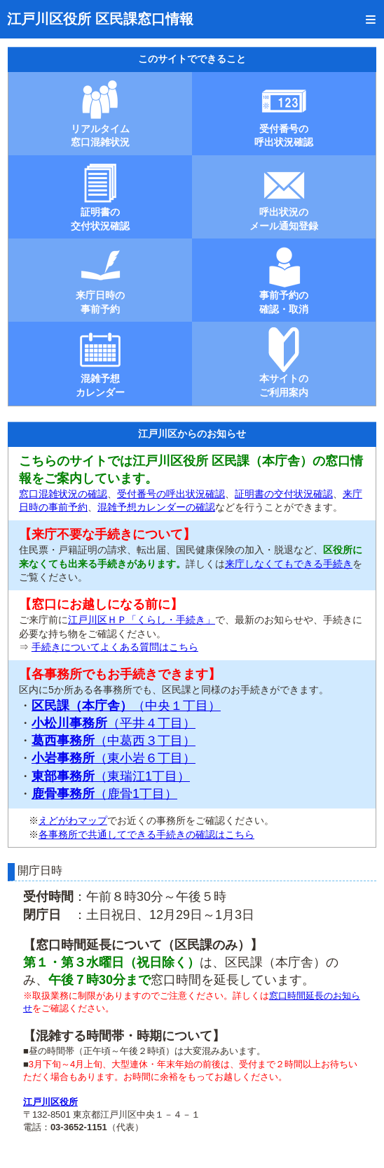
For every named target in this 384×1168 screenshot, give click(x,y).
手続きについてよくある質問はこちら (115, 647)
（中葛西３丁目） (114, 741)
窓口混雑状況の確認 (63, 493)
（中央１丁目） (126, 706)
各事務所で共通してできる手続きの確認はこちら (146, 834)
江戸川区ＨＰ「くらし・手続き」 (141, 619)
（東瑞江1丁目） (111, 776)
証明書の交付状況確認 (284, 493)
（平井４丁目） (114, 723)
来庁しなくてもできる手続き (288, 563)
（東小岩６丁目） (114, 758)
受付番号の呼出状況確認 (171, 493)
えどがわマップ (73, 820)
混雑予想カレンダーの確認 (156, 507)
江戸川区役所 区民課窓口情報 (100, 19)
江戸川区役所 (50, 1102)
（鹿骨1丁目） (104, 794)
